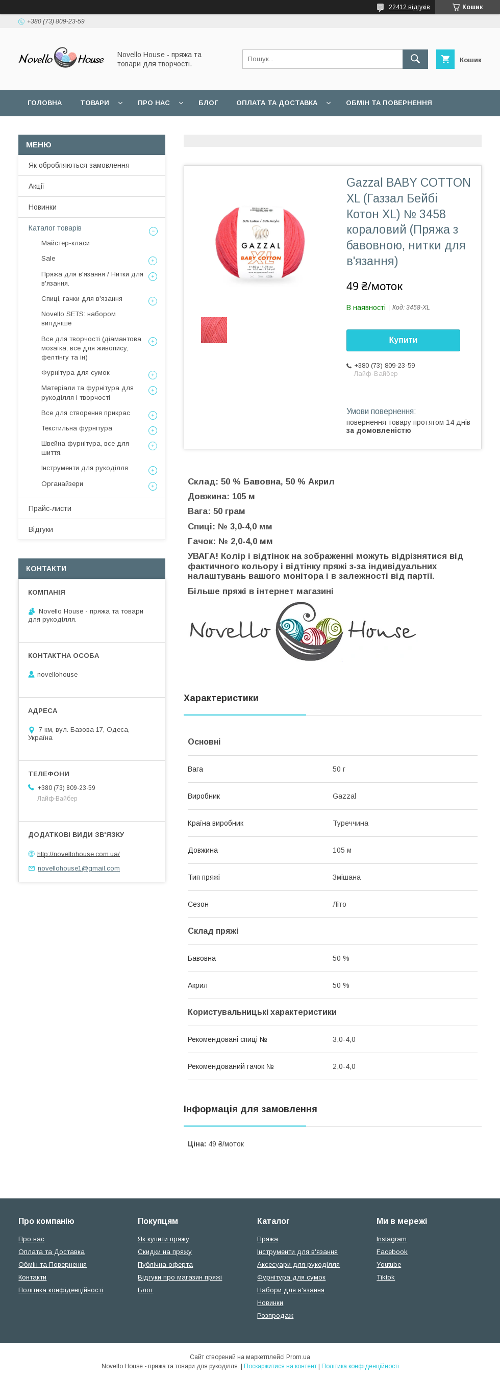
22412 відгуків (409, 7)
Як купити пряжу (163, 1239)
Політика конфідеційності (270, 129)
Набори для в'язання (290, 1290)
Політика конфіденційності (60, 1290)
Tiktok (386, 1277)
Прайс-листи (50, 508)
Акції (36, 186)
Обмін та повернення (389, 103)
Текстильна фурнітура (76, 428)
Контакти (32, 1277)
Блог (208, 103)
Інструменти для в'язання (297, 1252)
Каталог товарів (55, 228)
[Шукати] (415, 59)
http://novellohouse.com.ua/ (78, 853)
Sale (48, 258)
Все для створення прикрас (85, 413)
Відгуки (41, 529)
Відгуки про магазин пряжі (180, 1277)
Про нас (154, 103)
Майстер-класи (65, 243)
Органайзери (62, 484)
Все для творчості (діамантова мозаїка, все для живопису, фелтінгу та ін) (91, 348)
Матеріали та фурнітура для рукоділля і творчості (87, 392)
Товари (94, 103)
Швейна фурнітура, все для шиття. (85, 448)
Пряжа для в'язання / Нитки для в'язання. (92, 278)
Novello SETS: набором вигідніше (78, 318)
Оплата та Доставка (276, 103)
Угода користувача (160, 129)
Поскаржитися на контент (280, 1366)
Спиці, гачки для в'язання (81, 298)
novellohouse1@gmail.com (79, 868)
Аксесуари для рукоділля (298, 1264)
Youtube (389, 1264)
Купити (403, 340)
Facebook (392, 1252)
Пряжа (267, 1239)
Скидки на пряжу (165, 1252)
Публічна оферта (165, 1264)
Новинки (43, 207)
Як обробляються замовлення (79, 165)
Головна (45, 103)
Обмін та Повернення (52, 1264)
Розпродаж (275, 1315)
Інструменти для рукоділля (84, 468)
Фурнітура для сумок (75, 372)
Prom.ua (298, 1357)
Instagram (392, 1239)
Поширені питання (66, 129)
